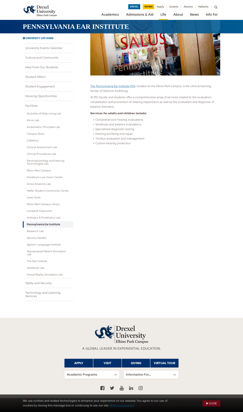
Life (163, 15)
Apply (160, 6)
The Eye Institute (37, 261)
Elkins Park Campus (39, 170)
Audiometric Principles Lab (43, 127)
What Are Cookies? (122, 405)
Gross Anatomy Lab (39, 184)
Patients (203, 6)
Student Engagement (40, 86)
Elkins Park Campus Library (43, 204)
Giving (148, 6)
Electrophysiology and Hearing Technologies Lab (45, 162)
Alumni (188, 6)
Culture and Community (42, 57)
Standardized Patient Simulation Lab (46, 253)
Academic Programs (82, 374)
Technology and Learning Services (43, 294)
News (194, 15)
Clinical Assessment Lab (42, 147)
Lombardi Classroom (39, 210)
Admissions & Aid (139, 15)
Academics (110, 15)
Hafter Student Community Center (48, 190)
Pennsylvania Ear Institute (43, 224)
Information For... (138, 374)
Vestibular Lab (35, 267)
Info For (212, 15)
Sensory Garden (37, 237)
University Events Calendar (43, 48)
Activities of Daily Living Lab (44, 113)
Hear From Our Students (41, 67)
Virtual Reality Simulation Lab (45, 274)
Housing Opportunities (41, 96)
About (178, 15)
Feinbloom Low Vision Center (45, 177)
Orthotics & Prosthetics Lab (43, 217)
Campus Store (35, 133)
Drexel (134, 6)
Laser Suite (33, 197)
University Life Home (39, 38)
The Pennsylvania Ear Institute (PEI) (112, 86)
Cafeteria (32, 140)
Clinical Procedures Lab (41, 154)
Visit (107, 363)
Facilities (31, 105)
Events (174, 6)
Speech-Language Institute (44, 244)
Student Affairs (35, 77)
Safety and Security (38, 283)
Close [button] (213, 403)
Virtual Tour (164, 363)
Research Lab (35, 231)
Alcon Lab (33, 120)
